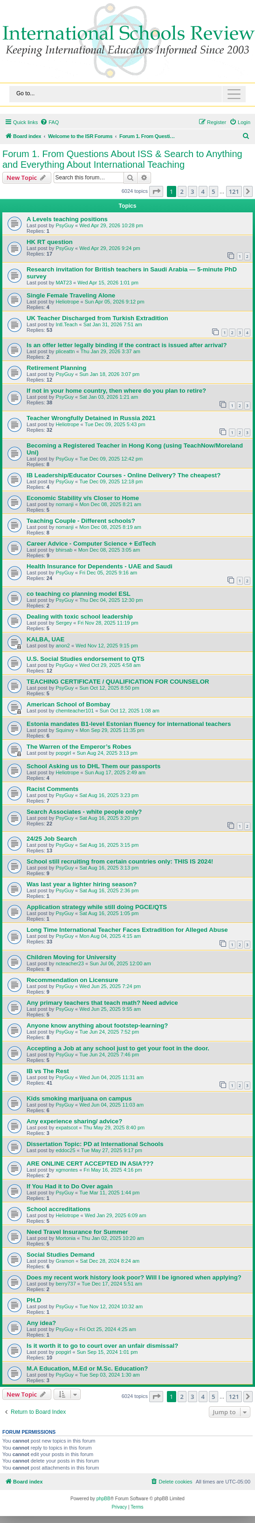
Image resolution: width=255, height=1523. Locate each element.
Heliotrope (67, 301)
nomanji (64, 504)
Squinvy (64, 730)
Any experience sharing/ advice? (74, 1121)
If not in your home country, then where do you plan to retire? (116, 390)
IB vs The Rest (48, 1071)
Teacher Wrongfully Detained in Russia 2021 (91, 418)
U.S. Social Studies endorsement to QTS (86, 658)
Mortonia (65, 1238)
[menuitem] (49, 122)
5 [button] (213, 191)
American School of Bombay (68, 704)
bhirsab (63, 550)
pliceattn (65, 351)
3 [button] (192, 191)
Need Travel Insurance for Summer (77, 1231)
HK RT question (50, 241)
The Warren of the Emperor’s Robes (79, 746)
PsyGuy (64, 225)
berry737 (65, 1283)
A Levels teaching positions (67, 219)
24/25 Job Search (52, 838)
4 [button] (203, 191)
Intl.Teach (66, 324)
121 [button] (234, 191)
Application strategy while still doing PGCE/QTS (97, 906)
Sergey (63, 623)
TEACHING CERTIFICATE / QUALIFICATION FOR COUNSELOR (118, 681)
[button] (156, 191)
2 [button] (182, 191)
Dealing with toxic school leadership (80, 616)
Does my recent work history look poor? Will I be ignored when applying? (134, 1277)
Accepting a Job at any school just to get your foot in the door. (118, 1048)
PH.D (34, 1300)
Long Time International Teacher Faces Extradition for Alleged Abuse (127, 929)
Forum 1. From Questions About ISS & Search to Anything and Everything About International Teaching (122, 159)
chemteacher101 (74, 710)
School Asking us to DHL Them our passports (93, 766)
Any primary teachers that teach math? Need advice (102, 1002)
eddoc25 (65, 1150)
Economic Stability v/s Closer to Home (83, 497)
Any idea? (41, 1322)
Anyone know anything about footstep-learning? (97, 1025)
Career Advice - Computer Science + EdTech (91, 543)
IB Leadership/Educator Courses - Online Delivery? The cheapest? (124, 475)
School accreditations (58, 1209)
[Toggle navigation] (127, 94)
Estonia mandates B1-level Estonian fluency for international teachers (129, 723)
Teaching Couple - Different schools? (81, 520)
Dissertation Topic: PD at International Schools (95, 1144)
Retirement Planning (56, 367)
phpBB (103, 1498)
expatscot (66, 1127)
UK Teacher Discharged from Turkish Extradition (97, 318)
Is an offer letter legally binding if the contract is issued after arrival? (127, 345)
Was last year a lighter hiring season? (82, 884)
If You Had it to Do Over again (70, 1186)
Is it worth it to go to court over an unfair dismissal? (102, 1345)
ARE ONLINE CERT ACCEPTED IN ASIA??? (90, 1163)
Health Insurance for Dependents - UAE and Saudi (99, 566)
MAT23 (63, 282)
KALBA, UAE (45, 639)
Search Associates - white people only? (84, 811)
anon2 (62, 645)
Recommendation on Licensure (72, 979)
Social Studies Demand (61, 1254)
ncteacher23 (69, 963)
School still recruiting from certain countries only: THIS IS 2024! (120, 861)
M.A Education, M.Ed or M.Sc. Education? (87, 1368)
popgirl (63, 753)
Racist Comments (52, 788)
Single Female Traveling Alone (71, 295)
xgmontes (66, 1170)
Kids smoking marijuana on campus (79, 1098)
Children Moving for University (71, 957)
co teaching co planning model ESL (79, 593)
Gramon (64, 1261)
